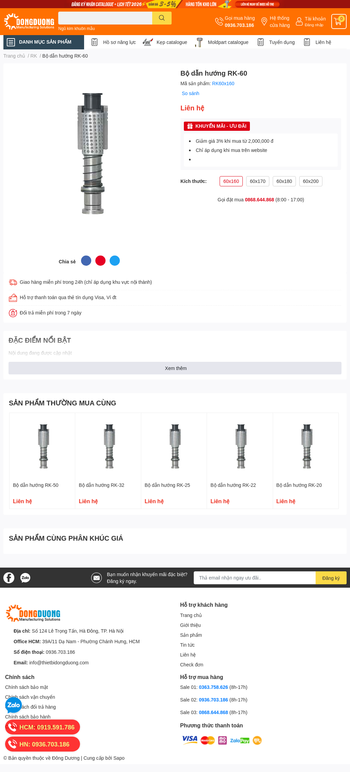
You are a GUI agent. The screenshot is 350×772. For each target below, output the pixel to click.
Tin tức (187, 645)
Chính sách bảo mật (26, 687)
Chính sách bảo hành (27, 717)
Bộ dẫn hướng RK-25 (167, 485)
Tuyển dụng (282, 42)
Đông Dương (66, 758)
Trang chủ (191, 615)
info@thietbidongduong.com (59, 662)
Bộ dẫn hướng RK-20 (299, 485)
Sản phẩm (191, 635)
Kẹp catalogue (172, 42)
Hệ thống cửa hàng (280, 21)
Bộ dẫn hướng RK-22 (233, 485)
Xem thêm (176, 368)
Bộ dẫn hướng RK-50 (36, 485)
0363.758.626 (214, 687)
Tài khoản (315, 18)
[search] (162, 18)
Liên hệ (323, 42)
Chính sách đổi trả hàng (30, 707)
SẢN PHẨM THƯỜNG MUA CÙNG (62, 403)
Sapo (119, 758)
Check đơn (191, 664)
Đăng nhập (314, 24)
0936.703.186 (239, 25)
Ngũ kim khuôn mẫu (76, 28)
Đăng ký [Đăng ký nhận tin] (331, 578)
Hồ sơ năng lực (119, 42)
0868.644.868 (259, 199)
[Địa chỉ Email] (270, 577)
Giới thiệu (190, 625)
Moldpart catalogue (228, 42)
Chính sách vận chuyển (30, 697)
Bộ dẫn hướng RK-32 (101, 485)
